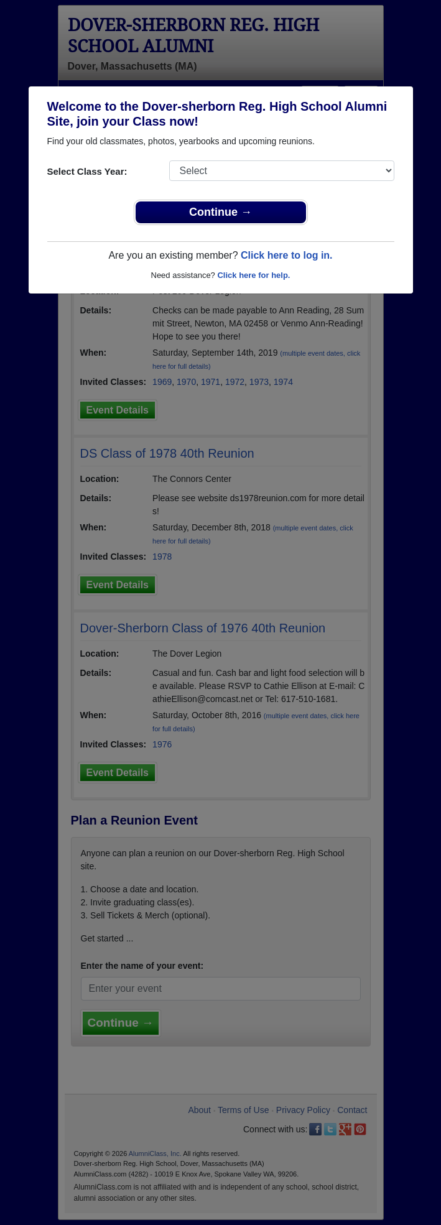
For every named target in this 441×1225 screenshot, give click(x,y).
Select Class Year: (87, 171)
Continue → (220, 212)
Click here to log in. (287, 255)
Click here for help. (253, 275)
